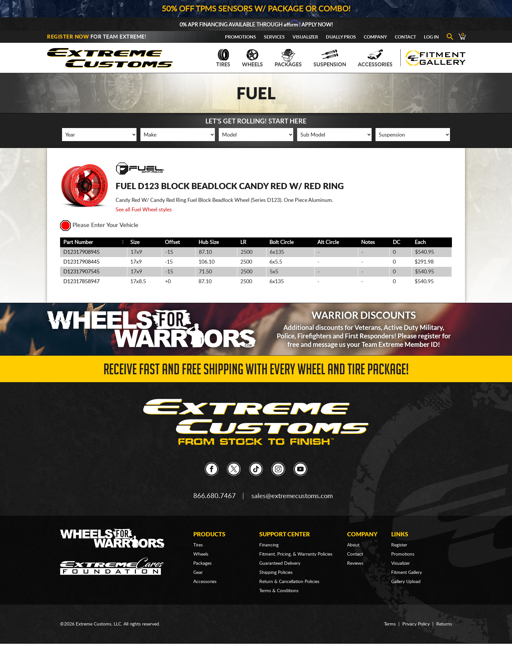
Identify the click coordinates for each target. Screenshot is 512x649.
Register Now (68, 37)
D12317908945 (81, 252)
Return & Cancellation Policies (289, 581)
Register (399, 545)
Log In (431, 37)
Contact (405, 37)
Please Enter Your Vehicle (99, 225)
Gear (198, 572)
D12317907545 (81, 271)
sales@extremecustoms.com (292, 496)
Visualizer (305, 37)
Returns (444, 624)
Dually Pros (341, 37)
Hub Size (209, 242)
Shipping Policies (276, 572)
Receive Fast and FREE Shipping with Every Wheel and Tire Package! (256, 371)
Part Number (78, 242)
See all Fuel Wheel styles (144, 209)
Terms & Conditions (278, 591)
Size (134, 242)
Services (274, 37)
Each (420, 242)
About (353, 545)
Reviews (355, 563)
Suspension (329, 58)
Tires (223, 58)
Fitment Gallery (406, 572)
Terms (390, 624)
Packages (288, 58)
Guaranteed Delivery (279, 563)
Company (375, 37)
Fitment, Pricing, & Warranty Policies (295, 554)
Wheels (252, 58)
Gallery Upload (406, 581)
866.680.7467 (214, 496)
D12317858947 (81, 281)
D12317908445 (81, 262)
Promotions (240, 37)
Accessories (375, 58)
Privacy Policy (416, 624)
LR (243, 242)
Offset (172, 242)
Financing (269, 545)
